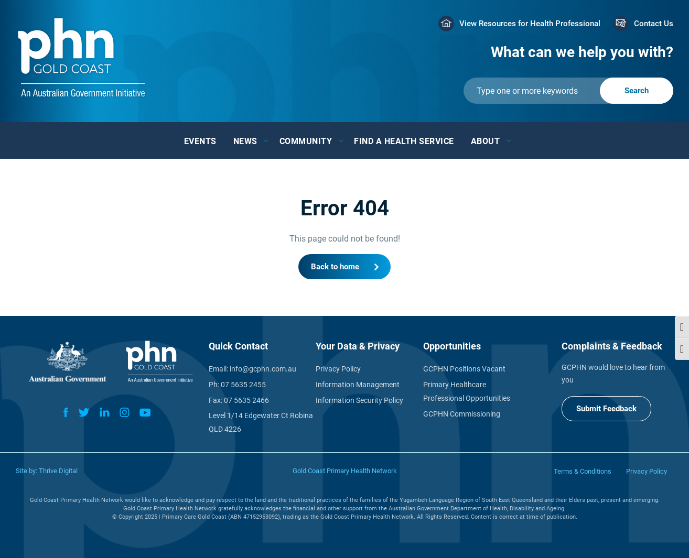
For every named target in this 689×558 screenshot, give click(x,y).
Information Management (358, 384)
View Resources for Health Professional (529, 23)
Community (305, 141)
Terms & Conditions (582, 471)
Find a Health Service (404, 141)
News (245, 141)
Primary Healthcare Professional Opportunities (466, 391)
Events (200, 141)
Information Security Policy (359, 400)
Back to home (335, 266)
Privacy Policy (338, 369)
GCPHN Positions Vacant (464, 369)
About (485, 141)
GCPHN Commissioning (461, 414)
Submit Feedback (606, 408)
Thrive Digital (58, 471)
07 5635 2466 (246, 400)
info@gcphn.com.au (263, 369)
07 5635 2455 (243, 384)
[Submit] (568, 91)
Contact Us (653, 23)
